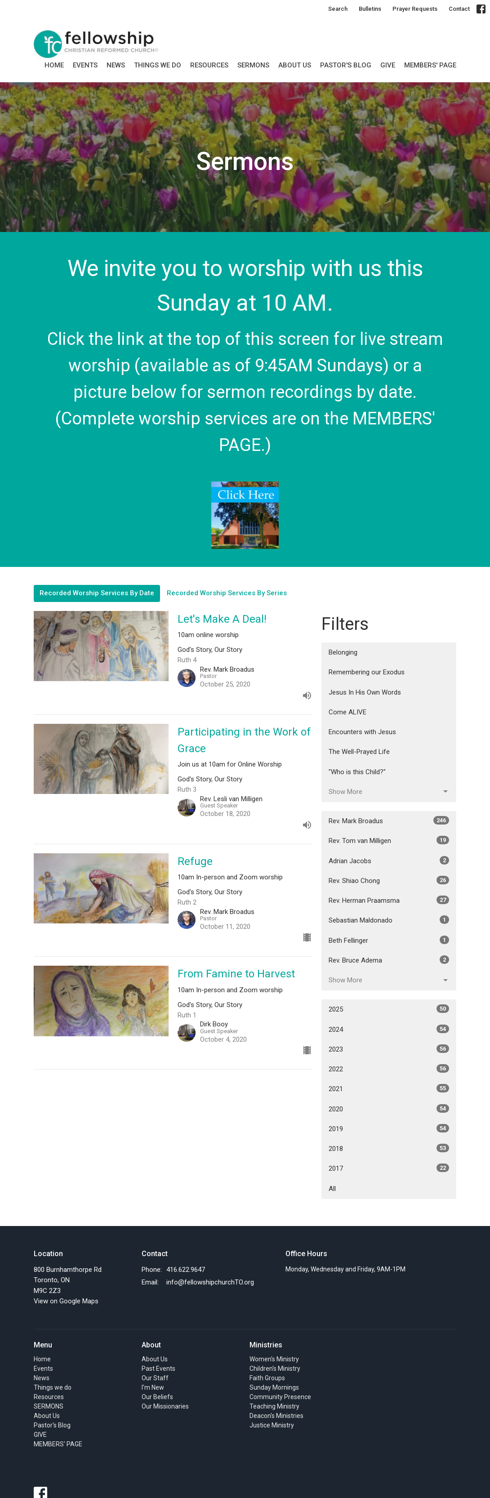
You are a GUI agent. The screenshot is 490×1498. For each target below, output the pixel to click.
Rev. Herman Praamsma (389, 900)
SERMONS (253, 65)
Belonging (343, 652)
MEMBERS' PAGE (430, 65)
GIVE (387, 65)
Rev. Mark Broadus (389, 820)
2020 (389, 1108)
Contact (459, 8)
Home (54, 65)
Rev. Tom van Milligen (389, 840)
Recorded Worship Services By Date (97, 593)
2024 (389, 1029)
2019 (389, 1128)
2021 (389, 1088)
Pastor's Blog (345, 65)
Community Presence (280, 1396)
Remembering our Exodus (367, 672)
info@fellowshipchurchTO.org (210, 1282)
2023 (389, 1048)
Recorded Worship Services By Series (227, 593)
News (116, 65)
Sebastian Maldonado (389, 919)
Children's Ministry (274, 1368)
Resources (209, 65)
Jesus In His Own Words (365, 692)
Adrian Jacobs (389, 860)
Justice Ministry (271, 1425)
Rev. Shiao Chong (389, 880)
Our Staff (155, 1378)
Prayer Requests (414, 8)
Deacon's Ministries (276, 1415)
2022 (389, 1068)
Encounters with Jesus (362, 732)
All (332, 1189)
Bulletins (370, 8)
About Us (294, 65)
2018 (389, 1148)
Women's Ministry (274, 1359)
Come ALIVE (347, 712)
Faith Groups (267, 1378)
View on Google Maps (66, 1301)
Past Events (158, 1368)
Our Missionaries (165, 1406)
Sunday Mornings (274, 1387)
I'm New (153, 1387)
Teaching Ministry (274, 1406)
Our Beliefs (157, 1396)
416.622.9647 (185, 1270)
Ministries (265, 1345)
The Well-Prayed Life (359, 752)
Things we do (157, 65)
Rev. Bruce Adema (389, 959)
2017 (389, 1168)
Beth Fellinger (389, 940)
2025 (389, 1008)
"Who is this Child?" (357, 772)
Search (337, 8)
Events (85, 65)
